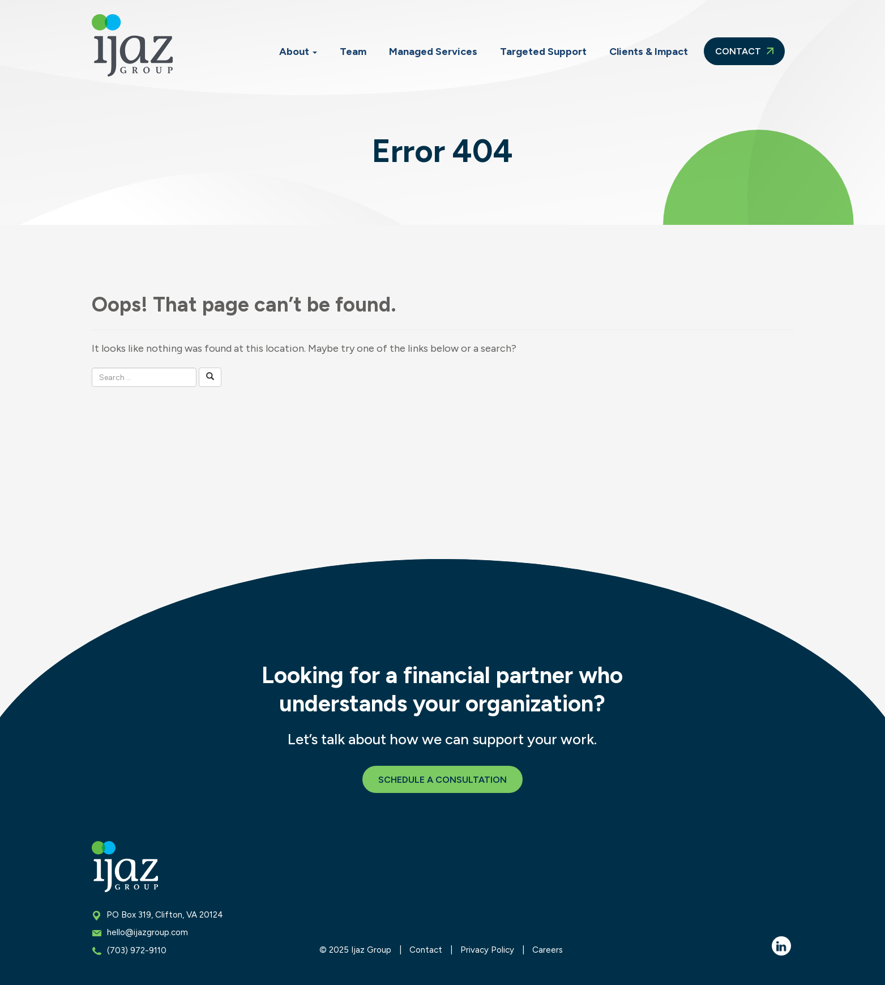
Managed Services (433, 51)
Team (353, 51)
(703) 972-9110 (136, 950)
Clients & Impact (648, 51)
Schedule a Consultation (442, 779)
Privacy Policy (487, 950)
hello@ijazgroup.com (147, 932)
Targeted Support (543, 51)
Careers (547, 950)
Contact (744, 51)
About (298, 51)
